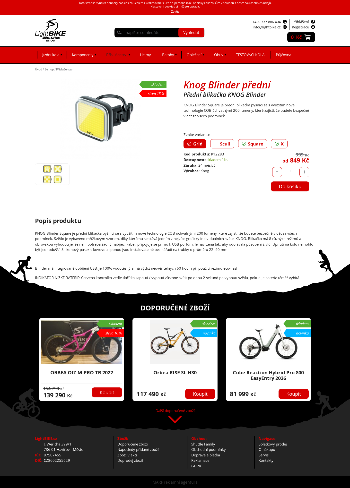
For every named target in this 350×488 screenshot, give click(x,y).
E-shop (49, 69)
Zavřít (175, 11)
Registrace (300, 27)
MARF (158, 482)
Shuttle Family (203, 444)
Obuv (218, 54)
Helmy (145, 54)
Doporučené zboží (132, 444)
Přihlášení (301, 21)
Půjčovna (283, 54)
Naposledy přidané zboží (138, 449)
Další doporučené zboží (175, 411)
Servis (264, 455)
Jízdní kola (50, 54)
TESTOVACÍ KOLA (250, 54)
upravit (194, 6)
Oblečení (194, 54)
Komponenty (83, 54)
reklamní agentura (181, 482)
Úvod (38, 69)
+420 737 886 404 (267, 21)
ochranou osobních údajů (254, 3)
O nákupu (267, 449)
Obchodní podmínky (208, 449)
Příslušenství (116, 54)
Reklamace (200, 460)
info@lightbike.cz (267, 27)
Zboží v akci (127, 455)
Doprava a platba (205, 455)
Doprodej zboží (130, 460)
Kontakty (266, 460)
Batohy (168, 54)
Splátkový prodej (273, 444)
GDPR (196, 465)
